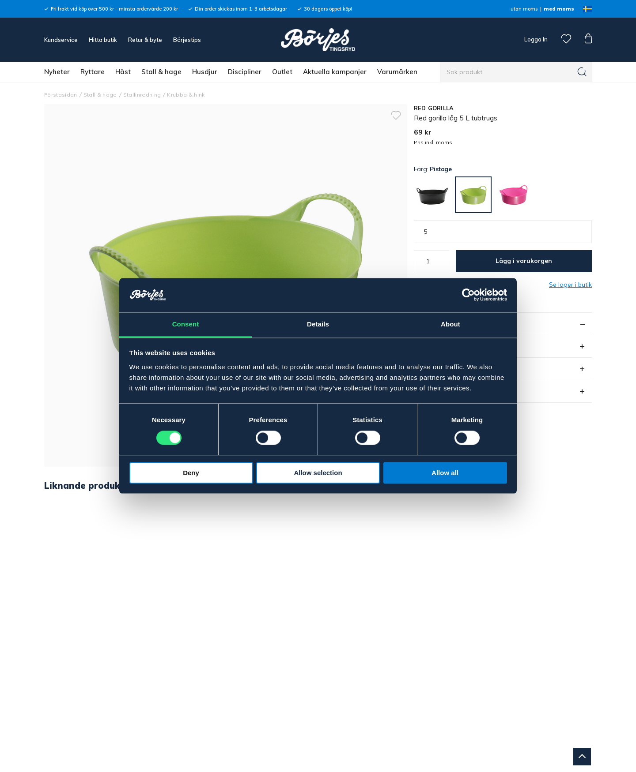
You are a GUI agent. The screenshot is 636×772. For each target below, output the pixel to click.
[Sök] (582, 72)
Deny (191, 472)
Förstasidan (60, 94)
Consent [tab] (185, 324)
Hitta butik (103, 39)
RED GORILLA (434, 108)
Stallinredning (142, 94)
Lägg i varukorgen (524, 261)
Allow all (445, 472)
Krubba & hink (185, 94)
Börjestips (187, 39)
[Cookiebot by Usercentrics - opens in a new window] (468, 295)
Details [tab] (318, 324)
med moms (559, 9)
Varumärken (397, 71)
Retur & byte (145, 39)
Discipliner (244, 71)
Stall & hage (161, 71)
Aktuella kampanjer (335, 71)
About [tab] (450, 324)
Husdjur (204, 71)
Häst (123, 71)
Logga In (535, 39)
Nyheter (57, 71)
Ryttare (92, 71)
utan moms (524, 9)
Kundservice (61, 39)
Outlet (282, 71)
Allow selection (318, 472)
